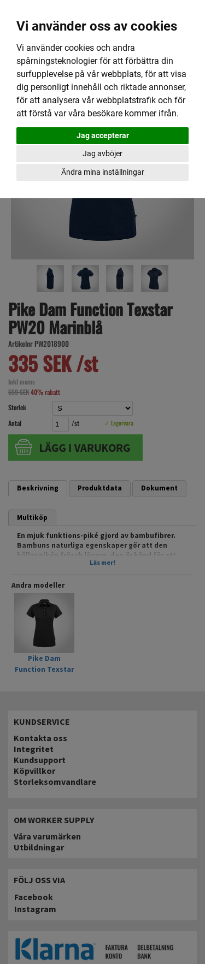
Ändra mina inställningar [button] (102, 172)
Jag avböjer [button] (102, 153)
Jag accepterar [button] (103, 135)
